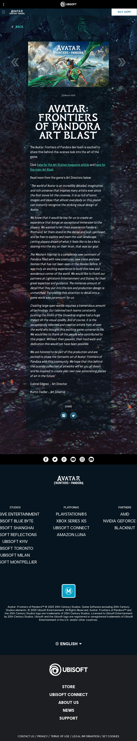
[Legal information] (87, 736)
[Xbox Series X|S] (71, 521)
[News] (68, 710)
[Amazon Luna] (71, 534)
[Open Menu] (3, 12)
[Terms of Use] (61, 736)
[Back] (17, 27)
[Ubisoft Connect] (68, 694)
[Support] (68, 718)
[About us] (68, 702)
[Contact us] (27, 736)
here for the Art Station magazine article (63, 165)
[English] (69, 644)
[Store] (68, 686)
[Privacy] (44, 736)
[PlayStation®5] (71, 514)
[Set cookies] (110, 736)
